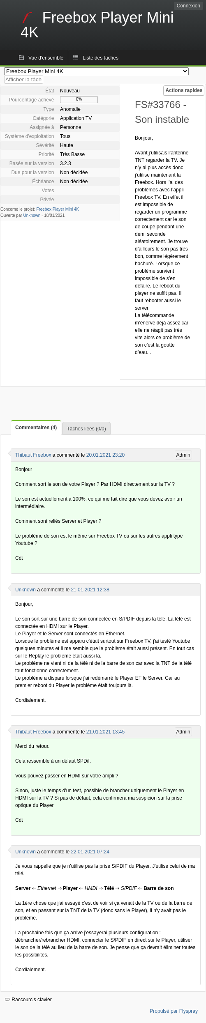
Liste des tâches (100, 58)
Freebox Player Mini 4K (57, 209)
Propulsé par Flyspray (174, 1011)
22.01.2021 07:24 (90, 852)
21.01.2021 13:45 (105, 732)
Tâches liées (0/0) (86, 429)
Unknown (32, 215)
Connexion (188, 6)
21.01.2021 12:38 (90, 590)
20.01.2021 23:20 (105, 455)
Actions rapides (183, 90)
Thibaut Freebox (33, 455)
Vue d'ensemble (45, 58)
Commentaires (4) (36, 427)
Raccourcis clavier (28, 999)
